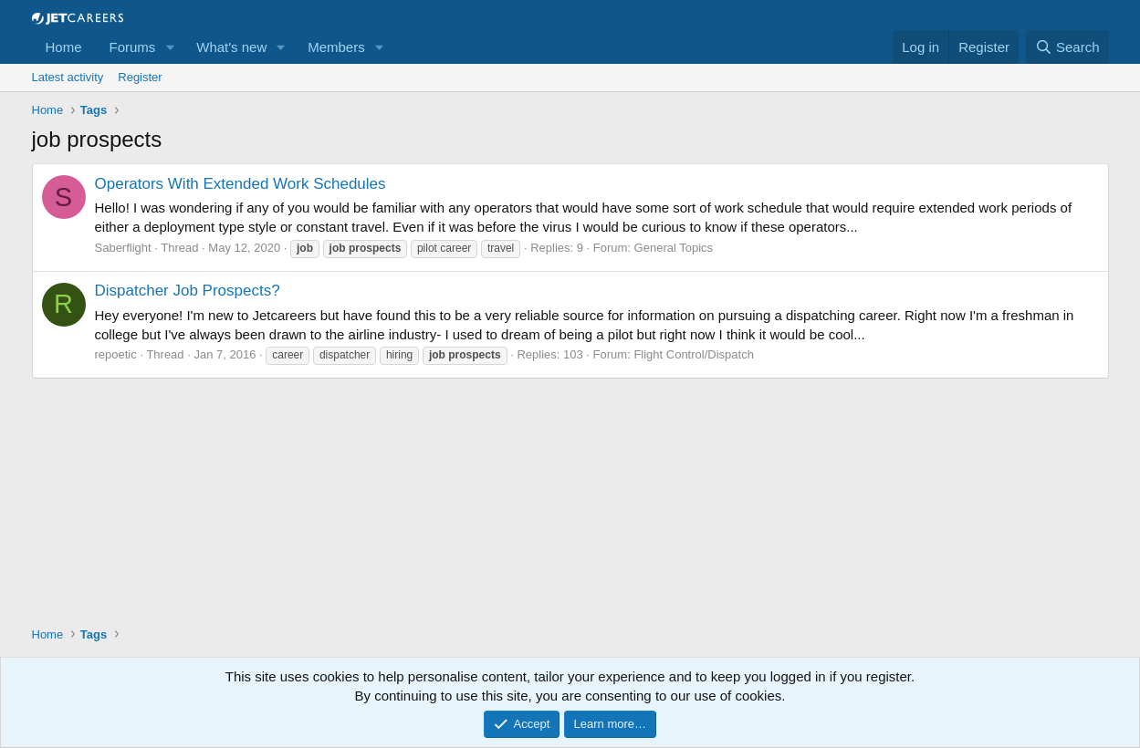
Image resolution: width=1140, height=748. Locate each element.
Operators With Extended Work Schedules (240, 183)
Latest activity (68, 77)
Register (140, 77)
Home (64, 47)
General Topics (673, 248)
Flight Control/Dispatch (693, 354)
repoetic (116, 354)
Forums (133, 47)
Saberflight (123, 248)
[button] (170, 47)
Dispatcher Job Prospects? (187, 290)
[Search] (1067, 47)
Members (336, 47)
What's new (231, 47)
